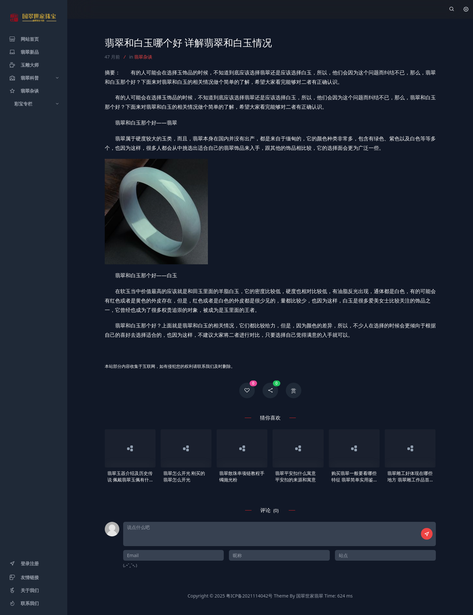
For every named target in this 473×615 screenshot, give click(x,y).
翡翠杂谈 (143, 57)
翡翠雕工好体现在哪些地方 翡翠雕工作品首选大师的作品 (410, 476)
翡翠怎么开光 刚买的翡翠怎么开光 (184, 476)
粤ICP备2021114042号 (249, 596)
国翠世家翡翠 (309, 596)
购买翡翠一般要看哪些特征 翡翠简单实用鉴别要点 (354, 476)
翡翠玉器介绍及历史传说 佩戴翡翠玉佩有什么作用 (130, 476)
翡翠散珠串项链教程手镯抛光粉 (241, 476)
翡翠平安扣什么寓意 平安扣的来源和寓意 (295, 476)
